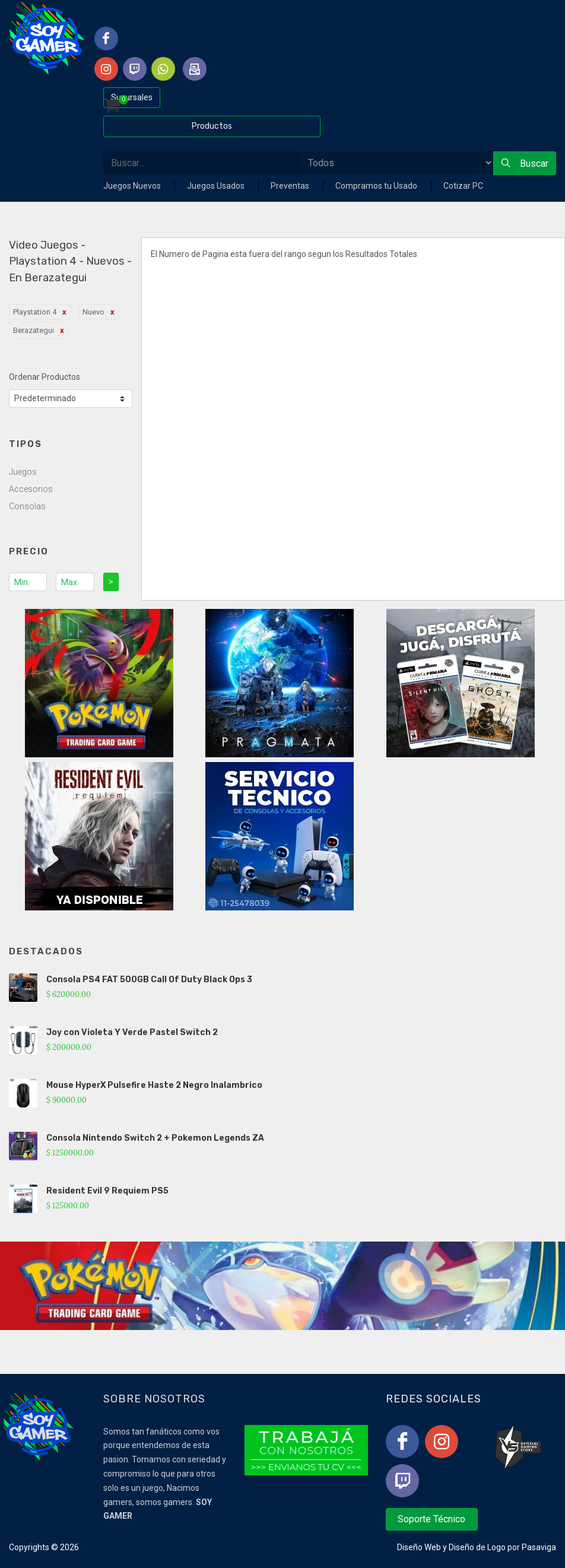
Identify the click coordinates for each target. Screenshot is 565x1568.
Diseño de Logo (477, 1547)
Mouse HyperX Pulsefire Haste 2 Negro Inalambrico (154, 1085)
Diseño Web (419, 1547)
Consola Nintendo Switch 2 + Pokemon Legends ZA (155, 1138)
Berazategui (33, 330)
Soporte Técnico (431, 1519)
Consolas (27, 506)
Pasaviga (539, 1547)
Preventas (291, 186)
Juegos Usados (216, 186)
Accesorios (31, 489)
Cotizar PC (463, 186)
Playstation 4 (34, 311)
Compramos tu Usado (377, 186)
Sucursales (132, 97)
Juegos (23, 472)
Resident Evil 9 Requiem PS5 (107, 1191)
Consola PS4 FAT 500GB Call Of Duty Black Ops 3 (149, 980)
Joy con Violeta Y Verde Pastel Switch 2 (132, 1032)
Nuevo (93, 311)
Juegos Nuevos (133, 186)
